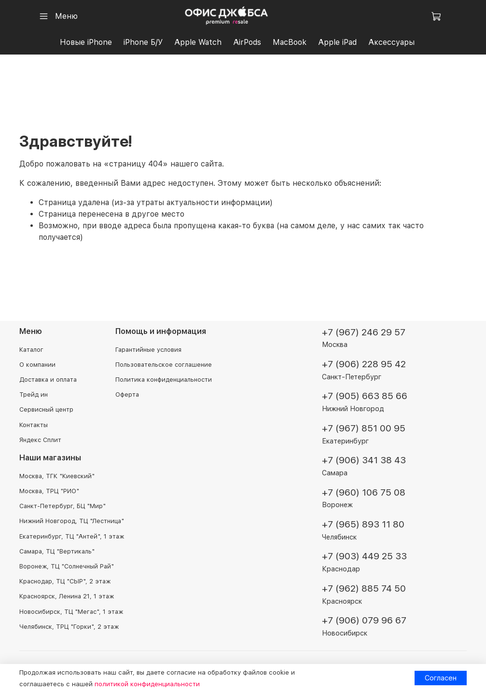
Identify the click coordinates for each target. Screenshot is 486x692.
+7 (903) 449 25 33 (364, 556)
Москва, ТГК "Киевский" (57, 476)
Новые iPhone (86, 42)
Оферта (127, 394)
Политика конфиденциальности (163, 379)
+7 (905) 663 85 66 (364, 395)
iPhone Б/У (143, 42)
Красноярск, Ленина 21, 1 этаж (66, 596)
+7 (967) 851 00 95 (363, 428)
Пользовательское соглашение (163, 364)
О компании (37, 364)
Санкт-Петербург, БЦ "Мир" (62, 506)
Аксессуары (391, 42)
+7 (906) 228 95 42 (364, 364)
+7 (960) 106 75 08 (363, 492)
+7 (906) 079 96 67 (364, 620)
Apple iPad (337, 42)
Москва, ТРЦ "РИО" (49, 491)
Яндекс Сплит (40, 439)
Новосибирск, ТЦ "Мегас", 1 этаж (71, 611)
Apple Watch (198, 42)
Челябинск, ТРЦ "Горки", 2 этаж (69, 626)
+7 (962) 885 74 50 (364, 588)
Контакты (33, 425)
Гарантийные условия (148, 349)
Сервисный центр (46, 409)
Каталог (31, 349)
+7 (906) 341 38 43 (364, 460)
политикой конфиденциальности (147, 684)
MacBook (289, 42)
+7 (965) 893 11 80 (363, 524)
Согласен (441, 678)
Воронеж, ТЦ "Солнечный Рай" (66, 566)
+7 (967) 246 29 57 (363, 332)
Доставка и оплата (48, 379)
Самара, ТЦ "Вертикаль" (57, 551)
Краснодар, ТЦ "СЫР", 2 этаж (65, 581)
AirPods (247, 42)
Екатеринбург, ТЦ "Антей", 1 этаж (71, 536)
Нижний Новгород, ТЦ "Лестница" (71, 521)
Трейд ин (33, 394)
